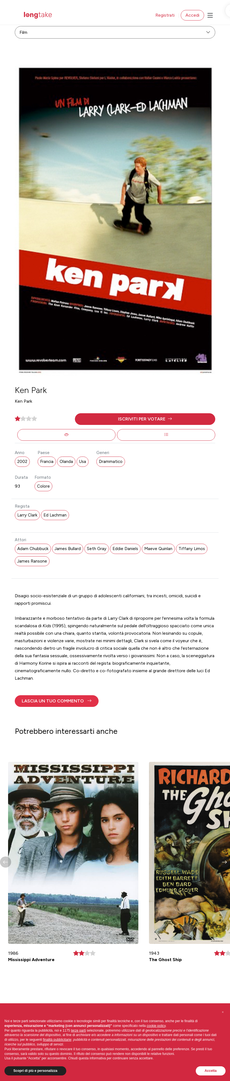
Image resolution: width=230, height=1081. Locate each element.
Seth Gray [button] (96, 548)
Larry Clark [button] (27, 515)
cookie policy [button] (156, 1026)
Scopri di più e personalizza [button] (35, 1071)
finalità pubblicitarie (57, 1040)
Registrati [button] (165, 15)
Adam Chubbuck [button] (32, 548)
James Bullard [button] (68, 548)
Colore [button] (43, 486)
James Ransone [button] (32, 561)
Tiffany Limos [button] (191, 548)
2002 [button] (22, 461)
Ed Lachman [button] (55, 515)
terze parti (78, 1030)
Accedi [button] (192, 15)
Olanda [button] (66, 461)
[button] (145, 419)
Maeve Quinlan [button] (158, 548)
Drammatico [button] (111, 461)
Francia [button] (46, 461)
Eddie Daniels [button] (125, 548)
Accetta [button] (211, 1071)
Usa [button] (82, 461)
